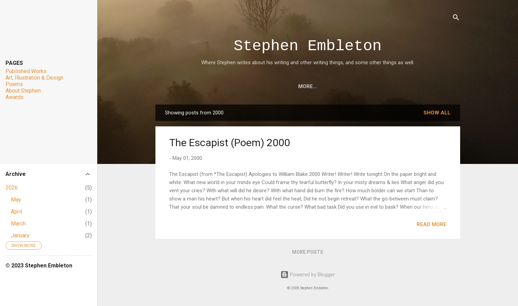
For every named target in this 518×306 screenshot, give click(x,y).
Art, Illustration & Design (247, 86)
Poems (306, 86)
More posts (307, 252)
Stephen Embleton (307, 46)
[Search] (456, 18)
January (20, 235)
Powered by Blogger (307, 275)
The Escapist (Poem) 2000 (229, 143)
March (18, 223)
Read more (431, 224)
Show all (437, 113)
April (16, 211)
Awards (339, 86)
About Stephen (384, 86)
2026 (11, 187)
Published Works (26, 71)
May (16, 199)
